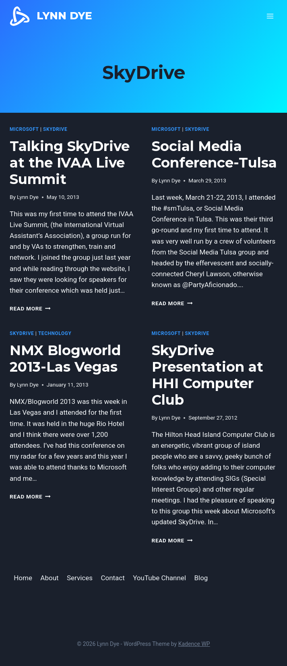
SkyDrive (55, 129)
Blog (201, 578)
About (49, 578)
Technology (55, 333)
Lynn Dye (28, 197)
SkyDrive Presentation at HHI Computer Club (207, 375)
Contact (112, 578)
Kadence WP (194, 644)
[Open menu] (269, 16)
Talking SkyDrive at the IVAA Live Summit (70, 163)
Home (23, 578)
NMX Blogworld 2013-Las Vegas (65, 358)
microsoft (24, 129)
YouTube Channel (159, 578)
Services (80, 578)
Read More (30, 308)
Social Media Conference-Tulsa (214, 154)
